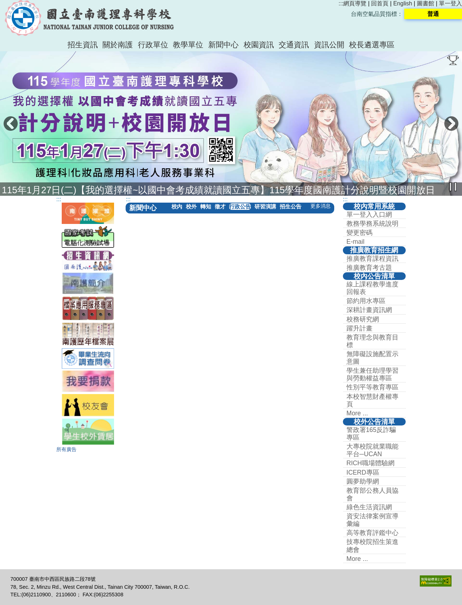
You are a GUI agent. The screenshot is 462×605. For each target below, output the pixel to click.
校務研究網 (362, 319)
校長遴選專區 (372, 44)
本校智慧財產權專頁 (372, 400)
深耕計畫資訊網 (369, 310)
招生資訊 (82, 44)
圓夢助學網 (362, 481)
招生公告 (290, 206)
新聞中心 (223, 44)
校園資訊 (259, 44)
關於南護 (118, 44)
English (402, 3)
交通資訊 (294, 44)
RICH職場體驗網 (370, 463)
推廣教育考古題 (369, 267)
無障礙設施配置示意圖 (372, 357)
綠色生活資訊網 (369, 507)
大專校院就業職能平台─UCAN (372, 450)
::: (341, 3)
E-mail (355, 241)
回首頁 (379, 3)
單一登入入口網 (369, 214)
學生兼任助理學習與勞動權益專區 (372, 374)
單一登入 (450, 3)
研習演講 (265, 206)
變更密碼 (359, 232)
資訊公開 (329, 44)
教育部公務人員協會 (372, 494)
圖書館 (425, 3)
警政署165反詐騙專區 (371, 433)
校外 (191, 206)
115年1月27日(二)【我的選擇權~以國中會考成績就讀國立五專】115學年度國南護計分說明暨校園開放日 (218, 190)
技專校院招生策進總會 (372, 545)
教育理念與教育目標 (372, 341)
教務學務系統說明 (372, 223)
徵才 (220, 206)
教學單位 (188, 44)
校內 (176, 206)
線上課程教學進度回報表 (372, 288)
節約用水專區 (365, 300)
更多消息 (320, 206)
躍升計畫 (359, 328)
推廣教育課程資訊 (372, 258)
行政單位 (153, 44)
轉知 (205, 206)
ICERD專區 (362, 472)
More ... (357, 413)
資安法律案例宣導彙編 (372, 520)
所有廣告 (66, 449)
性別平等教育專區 (372, 387)
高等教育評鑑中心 (372, 532)
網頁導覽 (354, 3)
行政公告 (240, 206)
